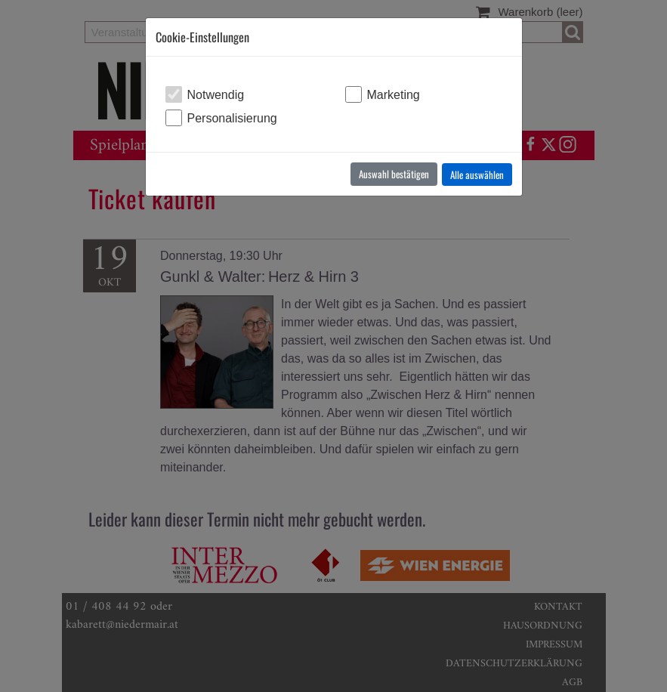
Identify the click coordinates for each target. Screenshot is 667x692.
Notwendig (216, 94)
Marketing (393, 94)
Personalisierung (232, 118)
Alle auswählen (477, 174)
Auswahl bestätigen (394, 173)
